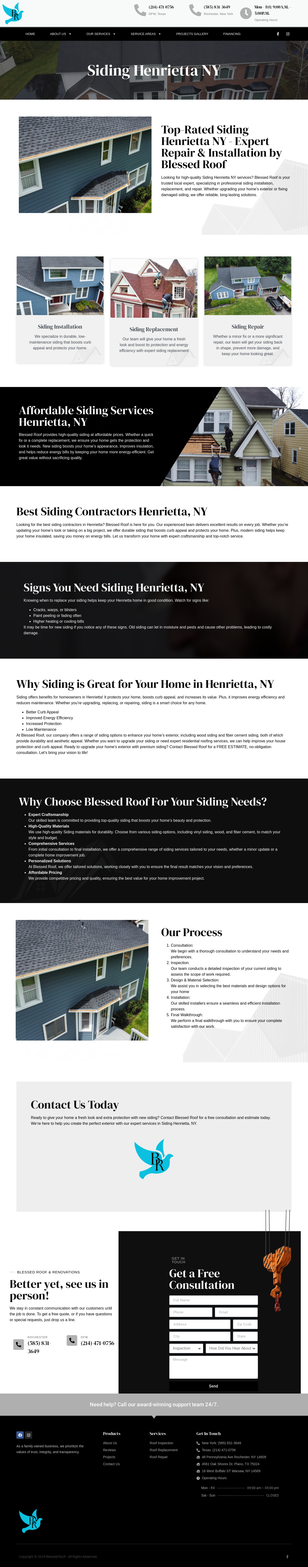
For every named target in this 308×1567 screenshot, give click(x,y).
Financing (232, 34)
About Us (60, 34)
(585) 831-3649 (217, 7)
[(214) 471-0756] (140, 10)
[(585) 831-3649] (195, 10)
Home (30, 34)
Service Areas (146, 34)
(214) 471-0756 (161, 7)
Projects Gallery (192, 34)
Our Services (101, 34)
